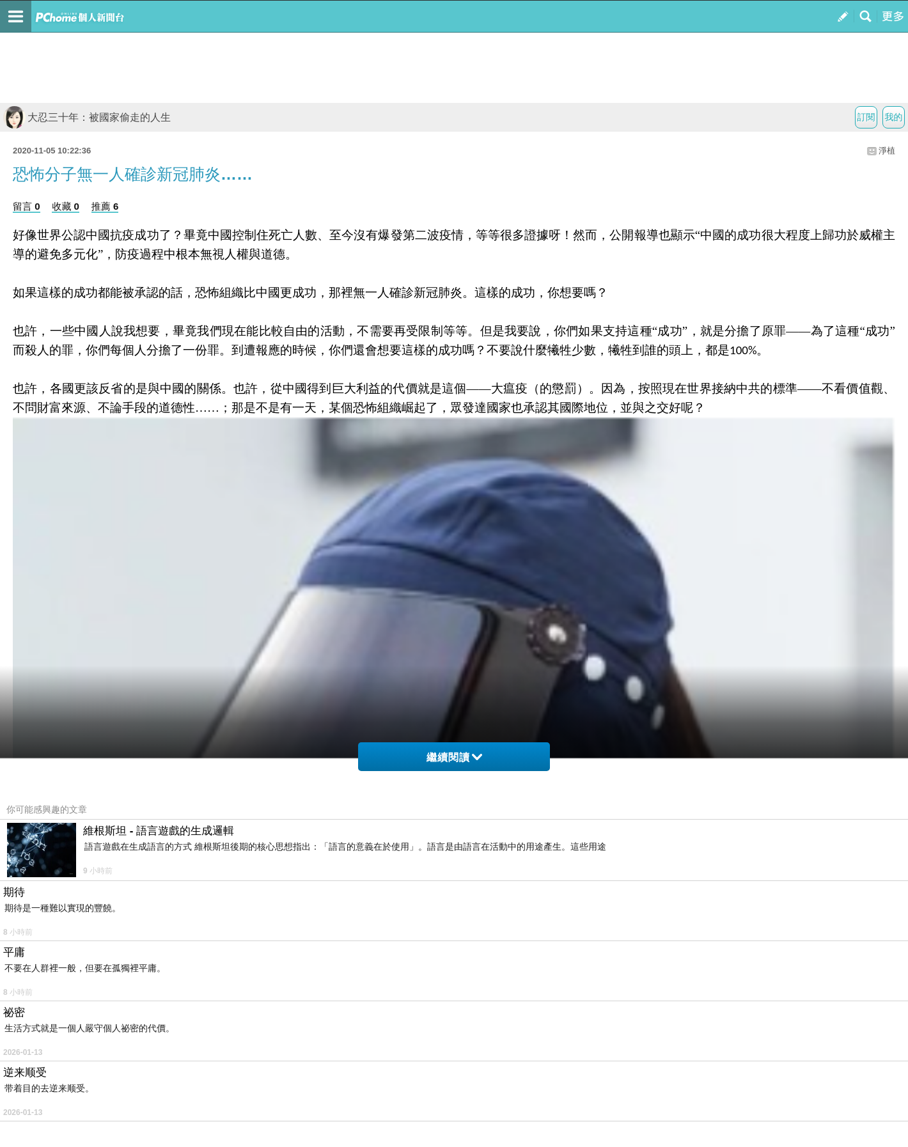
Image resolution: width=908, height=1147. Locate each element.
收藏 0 (65, 206)
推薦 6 (105, 206)
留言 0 (26, 206)
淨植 (887, 150)
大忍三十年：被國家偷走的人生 (87, 117)
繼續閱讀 (454, 757)
